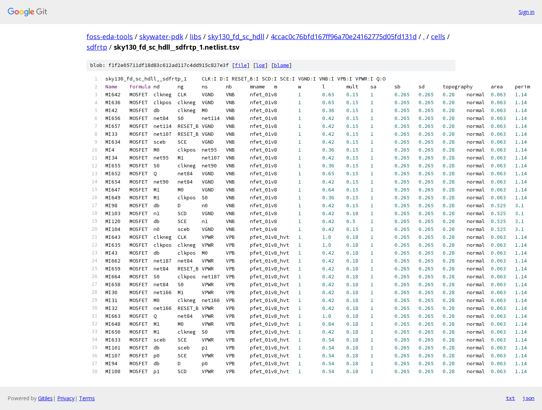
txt (510, 398)
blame (281, 65)
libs (195, 36)
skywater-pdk (161, 36)
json (528, 398)
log (260, 65)
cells (438, 36)
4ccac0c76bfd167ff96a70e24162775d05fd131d (344, 36)
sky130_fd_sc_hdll (236, 36)
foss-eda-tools (110, 36)
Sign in (526, 11)
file (241, 65)
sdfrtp (97, 47)
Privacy (66, 398)
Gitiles (45, 398)
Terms (87, 398)
